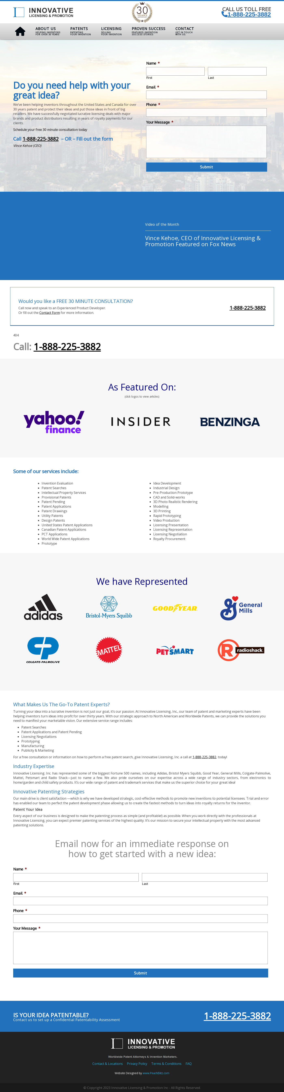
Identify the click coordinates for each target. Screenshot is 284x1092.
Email (152, 87)
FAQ (189, 1062)
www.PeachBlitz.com (156, 1072)
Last (211, 77)
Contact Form (49, 312)
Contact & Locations (107, 1062)
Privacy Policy (137, 1062)
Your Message (159, 122)
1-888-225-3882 (246, 14)
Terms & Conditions (166, 1062)
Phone (153, 104)
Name (153, 63)
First (149, 77)
